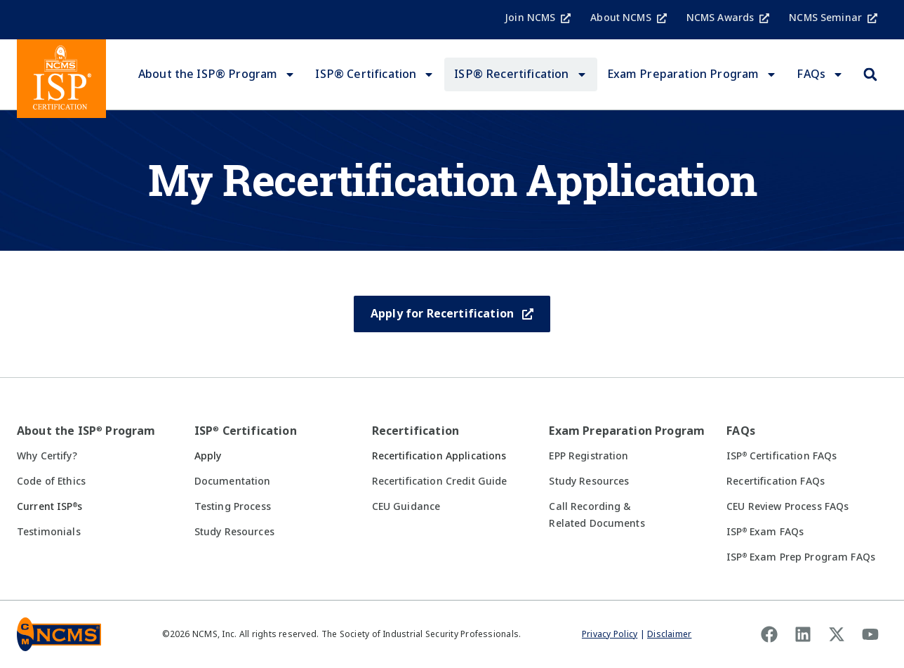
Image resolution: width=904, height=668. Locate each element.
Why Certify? (47, 456)
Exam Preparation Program (692, 74)
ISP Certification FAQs (781, 456)
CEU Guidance (406, 506)
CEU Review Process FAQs (787, 506)
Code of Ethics (51, 481)
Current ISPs (49, 506)
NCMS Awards (728, 18)
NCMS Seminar (833, 18)
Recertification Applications (439, 456)
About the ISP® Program (217, 74)
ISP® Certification (374, 74)
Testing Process (232, 506)
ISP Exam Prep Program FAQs (800, 557)
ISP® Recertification (520, 74)
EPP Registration (588, 456)
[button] (870, 74)
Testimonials (49, 532)
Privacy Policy (609, 634)
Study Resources (234, 532)
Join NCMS (538, 18)
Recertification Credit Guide (439, 481)
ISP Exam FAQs (765, 532)
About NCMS (628, 18)
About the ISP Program (86, 431)
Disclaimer (669, 634)
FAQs (820, 74)
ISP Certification (245, 431)
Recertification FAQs (775, 481)
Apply (208, 456)
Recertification (415, 431)
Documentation (232, 481)
